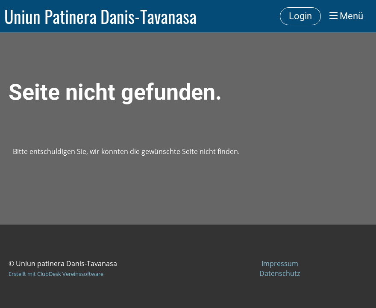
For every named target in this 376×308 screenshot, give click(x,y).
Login (300, 16)
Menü (346, 16)
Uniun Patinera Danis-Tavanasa (100, 16)
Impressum (279, 263)
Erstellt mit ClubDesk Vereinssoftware (56, 274)
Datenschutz (279, 273)
